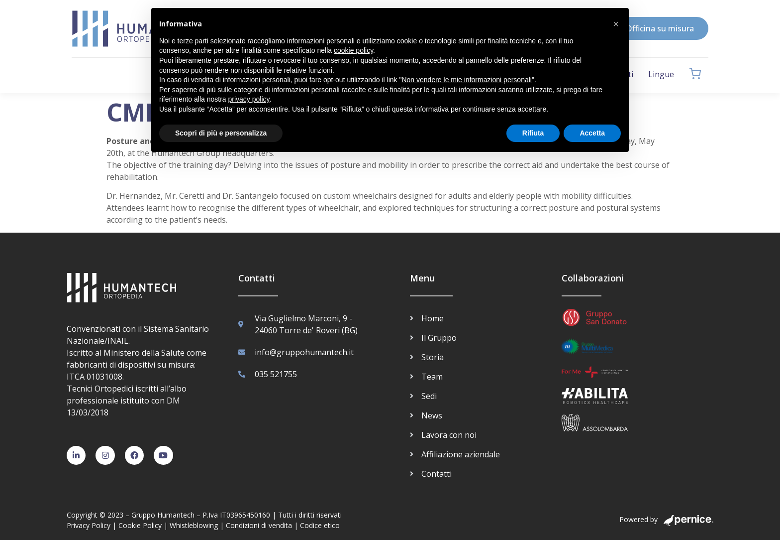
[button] (616, 24)
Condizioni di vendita (259, 525)
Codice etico (320, 525)
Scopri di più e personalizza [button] (221, 133)
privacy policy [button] (249, 99)
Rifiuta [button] (533, 133)
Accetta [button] (592, 133)
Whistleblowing (194, 525)
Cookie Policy (140, 525)
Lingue (661, 74)
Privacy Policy (88, 525)
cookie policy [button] (353, 50)
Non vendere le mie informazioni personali (466, 80)
